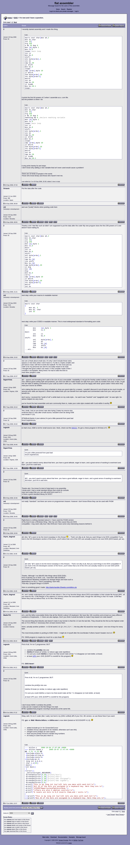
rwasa (70, 843)
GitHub (75, 840)
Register (69, 9)
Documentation (63, 837)
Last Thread (111, 814)
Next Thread (120, 814)
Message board (81, 837)
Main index (46, 837)
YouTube (80, 840)
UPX (34, 656)
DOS (16, 18)
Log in (77, 11)
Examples (72, 837)
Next (15, 22)
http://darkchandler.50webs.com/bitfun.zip (61, 587)
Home (58, 9)
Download (54, 837)
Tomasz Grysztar (63, 840)
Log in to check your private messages (61, 11)
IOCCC (74, 428)
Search (63, 9)
